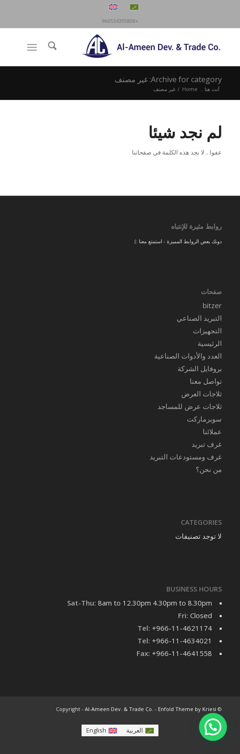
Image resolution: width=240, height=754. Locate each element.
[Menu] (34, 47)
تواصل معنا (206, 381)
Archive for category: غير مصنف (168, 79)
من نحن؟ (209, 469)
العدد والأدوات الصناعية (188, 355)
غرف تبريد (207, 444)
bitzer (212, 305)
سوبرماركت (204, 418)
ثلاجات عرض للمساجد (190, 406)
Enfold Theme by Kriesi (187, 708)
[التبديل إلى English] (102, 730)
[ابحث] (51, 47)
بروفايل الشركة (200, 368)
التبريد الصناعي (199, 318)
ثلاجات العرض (201, 393)
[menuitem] (51, 47)
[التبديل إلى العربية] (140, 730)
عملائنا (212, 431)
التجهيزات (207, 330)
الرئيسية (210, 343)
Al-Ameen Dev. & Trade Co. (119, 708)
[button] (213, 727)
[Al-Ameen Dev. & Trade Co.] (140, 47)
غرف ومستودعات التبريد (186, 456)
